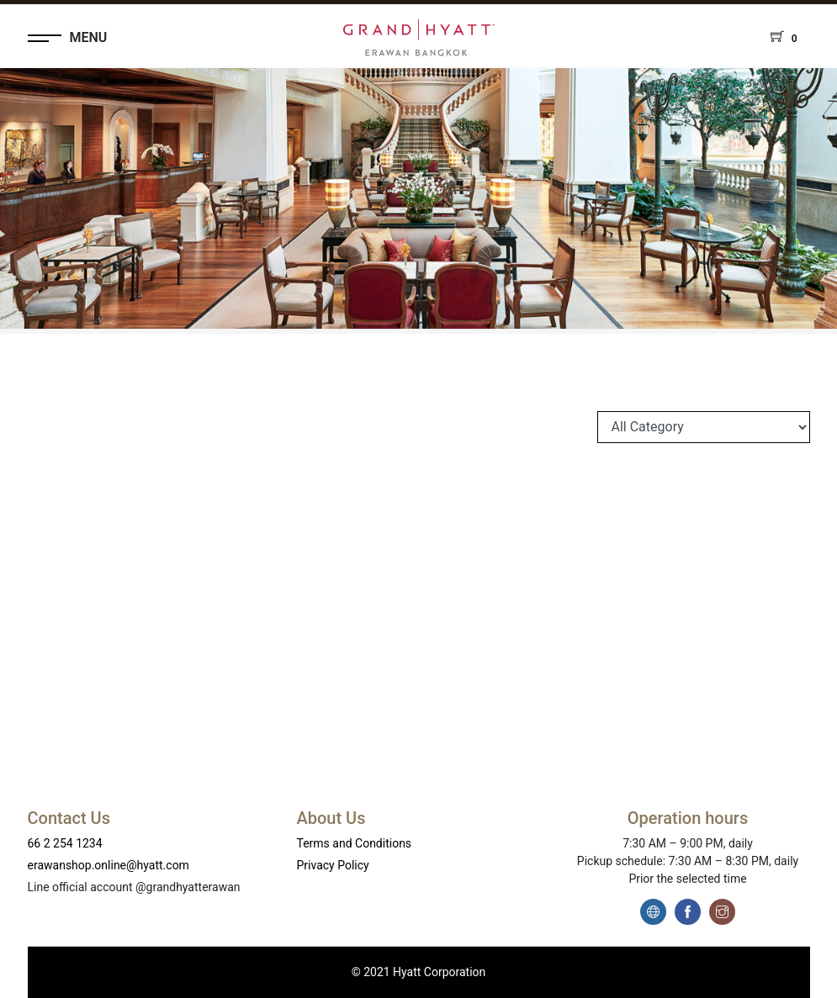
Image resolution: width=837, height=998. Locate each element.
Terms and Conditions (354, 843)
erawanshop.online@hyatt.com (108, 865)
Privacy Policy (333, 865)
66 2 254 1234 (65, 843)
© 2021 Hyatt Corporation (419, 972)
